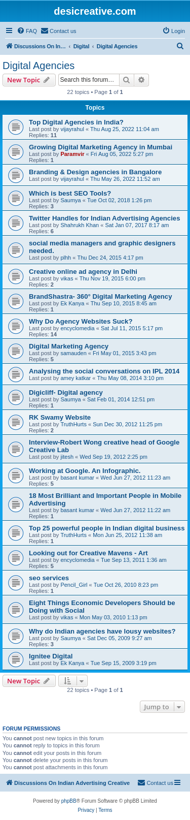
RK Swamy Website (60, 417)
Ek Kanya (72, 303)
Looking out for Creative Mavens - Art (88, 553)
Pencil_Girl (73, 585)
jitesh (66, 457)
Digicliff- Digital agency (66, 392)
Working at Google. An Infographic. (85, 471)
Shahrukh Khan (79, 225)
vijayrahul (72, 129)
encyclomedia (77, 328)
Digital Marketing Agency (68, 346)
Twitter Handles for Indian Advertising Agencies (104, 218)
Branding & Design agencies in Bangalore (95, 172)
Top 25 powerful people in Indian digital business (107, 528)
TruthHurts (73, 424)
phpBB (69, 801)
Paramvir (72, 154)
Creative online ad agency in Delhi (83, 271)
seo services (49, 578)
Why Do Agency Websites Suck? (80, 321)
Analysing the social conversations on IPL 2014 (104, 371)
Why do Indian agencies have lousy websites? (102, 631)
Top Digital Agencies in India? (76, 122)
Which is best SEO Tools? (70, 193)
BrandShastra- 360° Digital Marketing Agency (100, 296)
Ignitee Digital (50, 656)
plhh (65, 258)
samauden (73, 353)
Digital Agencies (38, 65)
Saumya (70, 200)
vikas (66, 278)
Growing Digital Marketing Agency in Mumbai (100, 147)
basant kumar (77, 478)
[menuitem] (27, 31)
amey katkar (75, 378)
